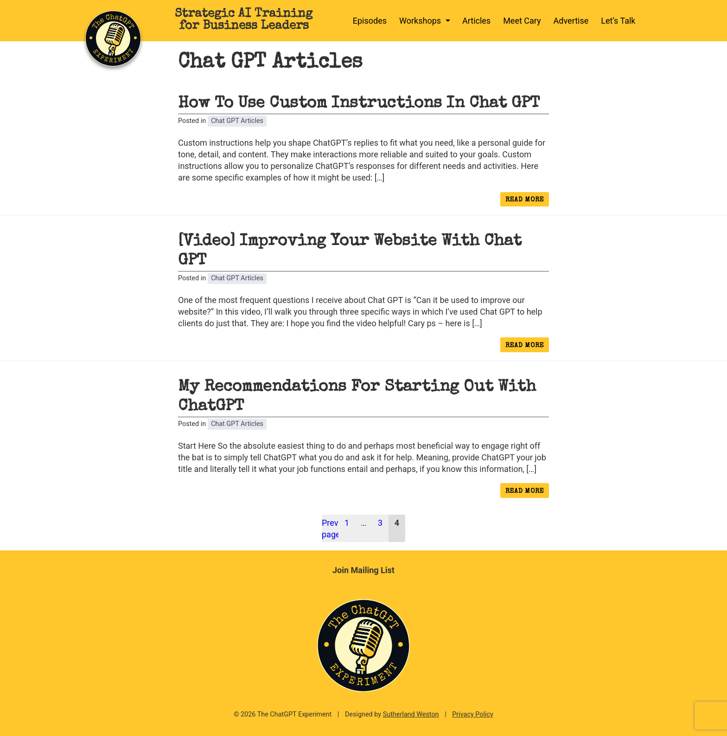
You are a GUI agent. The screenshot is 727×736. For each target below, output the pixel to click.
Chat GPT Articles (237, 121)
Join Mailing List (363, 570)
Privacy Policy (472, 714)
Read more (527, 201)
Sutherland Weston (411, 714)
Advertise (571, 21)
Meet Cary (522, 21)
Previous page (330, 528)
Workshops (420, 21)
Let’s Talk (618, 21)
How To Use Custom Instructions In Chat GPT (359, 104)
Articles (476, 21)
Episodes (370, 21)
